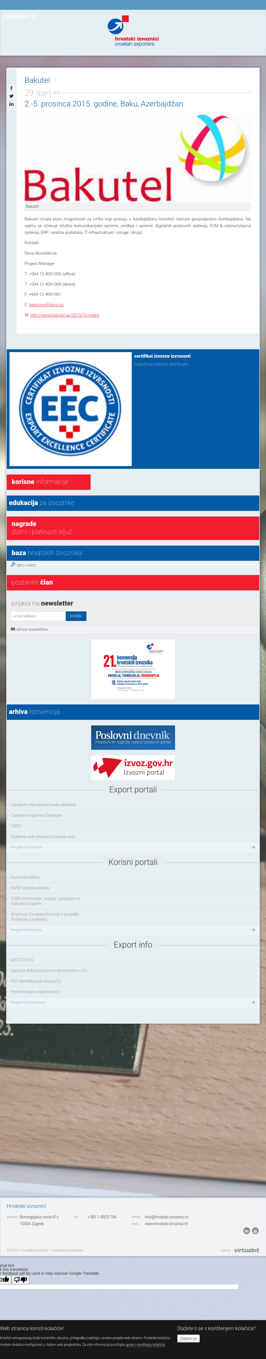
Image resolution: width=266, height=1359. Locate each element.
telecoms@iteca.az (46, 304)
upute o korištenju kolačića (145, 1345)
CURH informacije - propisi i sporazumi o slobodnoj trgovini (45, 901)
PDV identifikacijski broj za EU (36, 981)
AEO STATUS (22, 960)
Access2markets (25, 877)
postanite (32, 582)
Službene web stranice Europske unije (43, 836)
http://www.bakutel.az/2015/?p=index (64, 315)
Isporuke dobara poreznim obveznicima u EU (49, 970)
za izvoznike (41, 503)
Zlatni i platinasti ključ (42, 528)
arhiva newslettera (29, 629)
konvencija (34, 712)
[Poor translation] (20, 1279)
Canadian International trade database (43, 804)
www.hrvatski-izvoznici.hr (166, 1223)
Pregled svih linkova (133, 847)
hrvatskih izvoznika (47, 553)
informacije (40, 482)
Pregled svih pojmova (133, 1002)
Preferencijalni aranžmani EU (35, 992)
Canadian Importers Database (36, 815)
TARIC (16, 826)
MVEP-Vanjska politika (30, 888)
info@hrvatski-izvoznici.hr (167, 1217)
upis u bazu (23, 564)
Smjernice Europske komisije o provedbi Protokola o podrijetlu (45, 916)
